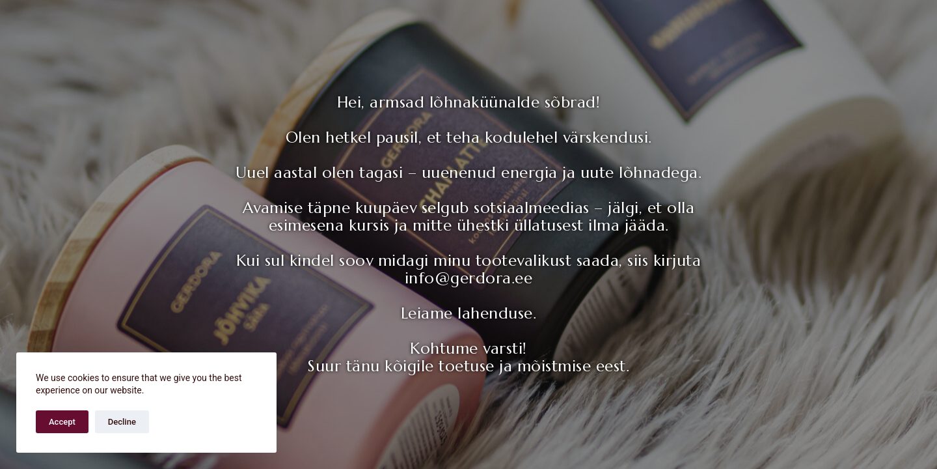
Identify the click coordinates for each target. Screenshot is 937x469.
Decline (122, 422)
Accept (62, 422)
